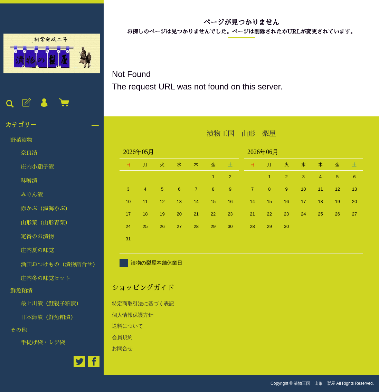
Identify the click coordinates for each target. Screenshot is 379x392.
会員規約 (122, 337)
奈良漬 (29, 153)
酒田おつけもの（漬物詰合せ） (59, 264)
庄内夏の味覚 (37, 250)
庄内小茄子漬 (37, 167)
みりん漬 (32, 195)
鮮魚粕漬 (21, 291)
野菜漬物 (21, 140)
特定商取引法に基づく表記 (143, 303)
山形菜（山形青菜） (45, 223)
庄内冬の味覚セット (45, 278)
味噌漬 (29, 180)
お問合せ (122, 348)
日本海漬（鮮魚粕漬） (48, 317)
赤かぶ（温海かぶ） (45, 208)
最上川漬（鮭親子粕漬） (51, 303)
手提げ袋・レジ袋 (43, 342)
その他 (18, 330)
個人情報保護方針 (132, 315)
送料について (127, 326)
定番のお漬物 (37, 236)
